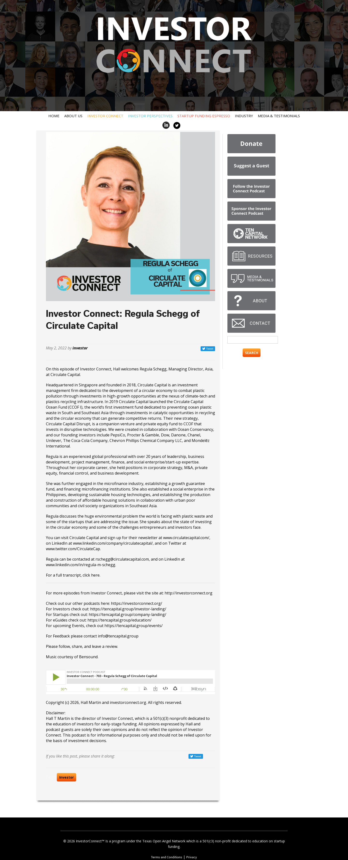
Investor (66, 777)
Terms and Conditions (166, 857)
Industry (244, 115)
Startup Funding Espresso (203, 115)
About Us (73, 115)
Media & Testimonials (279, 115)
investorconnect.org (128, 702)
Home (53, 115)
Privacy (191, 857)
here (95, 575)
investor (80, 348)
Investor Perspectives (150, 115)
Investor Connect (105, 115)
